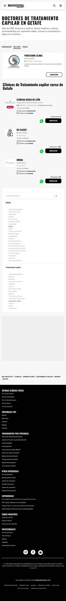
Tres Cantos (12, 256)
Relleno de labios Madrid (10, 456)
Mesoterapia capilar (14, 289)
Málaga (4, 425)
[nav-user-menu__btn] (61, 5)
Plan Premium (6, 536)
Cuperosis (11, 284)
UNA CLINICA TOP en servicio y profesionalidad (17, 509)
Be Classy (22, 129)
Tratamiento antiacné (15, 296)
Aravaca (11, 217)
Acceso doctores (7, 532)
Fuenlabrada (12, 224)
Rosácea (11, 294)
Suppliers (5, 542)
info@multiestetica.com (42, 580)
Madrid (4, 415)
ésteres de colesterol (8, 481)
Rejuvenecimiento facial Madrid (12, 436)
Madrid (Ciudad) (13, 234)
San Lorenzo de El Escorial (16, 248)
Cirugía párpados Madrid (10, 459)
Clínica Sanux (6, 403)
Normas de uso (24, 585)
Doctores (17, 46)
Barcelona (5, 418)
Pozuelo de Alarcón (14, 241)
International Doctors (8, 545)
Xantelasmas (12, 308)
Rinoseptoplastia (7, 474)
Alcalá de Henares (14, 212)
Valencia (4, 421)
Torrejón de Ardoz (14, 253)
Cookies (33, 585)
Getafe (10, 226)
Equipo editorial (7, 520)
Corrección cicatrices (15, 281)
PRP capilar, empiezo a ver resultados (14, 502)
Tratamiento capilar (14, 301)
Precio (25, 46)
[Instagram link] (25, 553)
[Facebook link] (33, 553)
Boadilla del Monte (14, 221)
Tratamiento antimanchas (16, 298)
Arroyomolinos (13, 219)
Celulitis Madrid (7, 443)
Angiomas (11, 279)
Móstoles (11, 238)
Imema (20, 160)
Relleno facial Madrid (8, 462)
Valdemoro (11, 258)
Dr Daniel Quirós (7, 406)
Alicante (4, 428)
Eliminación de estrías (9, 490)
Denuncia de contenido (9, 524)
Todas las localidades (15, 209)
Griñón (10, 229)
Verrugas (11, 303)
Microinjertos (12, 291)
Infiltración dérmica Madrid (10, 453)
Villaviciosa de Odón (15, 260)
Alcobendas (12, 214)
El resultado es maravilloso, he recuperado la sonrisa (18, 499)
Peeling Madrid (7, 446)
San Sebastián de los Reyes (17, 251)
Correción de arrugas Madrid (11, 449)
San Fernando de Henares (16, 246)
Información (6, 46)
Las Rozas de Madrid (15, 231)
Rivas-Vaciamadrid (14, 243)
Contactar (54, 74)
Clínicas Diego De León (28, 99)
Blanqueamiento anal (8, 477)
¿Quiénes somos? (7, 517)
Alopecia (11, 276)
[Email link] (40, 552)
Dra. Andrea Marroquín (9, 400)
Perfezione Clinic (33, 55)
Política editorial (23, 588)
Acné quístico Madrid (8, 466)
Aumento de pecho (8, 484)
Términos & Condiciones (38, 588)
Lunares (11, 286)
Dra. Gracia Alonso (8, 393)
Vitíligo (10, 306)
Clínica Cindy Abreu (8, 397)
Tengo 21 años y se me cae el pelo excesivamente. (18, 506)
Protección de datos (10, 585)
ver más (40, 102)
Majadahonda (12, 236)
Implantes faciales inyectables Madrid (14, 440)
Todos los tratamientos (15, 274)
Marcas (4, 539)
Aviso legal (56, 585)
